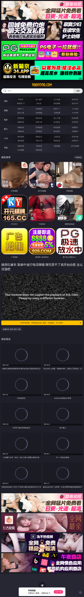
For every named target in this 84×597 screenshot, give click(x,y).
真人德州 (39, 99)
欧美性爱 (75, 118)
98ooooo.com (42, 85)
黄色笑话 (57, 140)
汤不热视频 (75, 146)
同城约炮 (21, 146)
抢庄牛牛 (75, 103)
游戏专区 (75, 99)
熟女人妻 (21, 113)
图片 (6, 129)
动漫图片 (75, 127)
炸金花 (38, 103)
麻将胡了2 (21, 103)
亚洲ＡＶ (21, 109)
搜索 (78, 91)
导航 (6, 147)
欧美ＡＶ (57, 109)
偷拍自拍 (39, 118)
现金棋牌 (57, 103)
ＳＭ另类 (75, 113)
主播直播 (57, 113)
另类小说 (39, 140)
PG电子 (21, 99)
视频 (6, 110)
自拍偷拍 (39, 109)
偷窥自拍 (21, 127)
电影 (6, 119)
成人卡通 (57, 118)
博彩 (6, 101)
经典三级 (39, 122)
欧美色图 (57, 127)
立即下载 (58, 592)
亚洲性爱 (21, 118)
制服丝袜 (21, 122)
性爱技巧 (75, 140)
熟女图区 (57, 131)
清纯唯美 (39, 131)
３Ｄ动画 (75, 109)
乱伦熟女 (57, 122)
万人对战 (57, 99)
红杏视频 (21, 150)
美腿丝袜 (21, 131)
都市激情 (21, 137)
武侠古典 (75, 137)
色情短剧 (39, 150)
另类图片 (75, 131)
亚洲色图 (39, 127)
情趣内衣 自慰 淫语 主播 (12, 329)
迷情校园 (21, 140)
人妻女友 (57, 137)
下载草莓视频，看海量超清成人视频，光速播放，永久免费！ (51, 322)
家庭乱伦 (39, 137)
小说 (6, 138)
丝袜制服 (39, 113)
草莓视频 (57, 146)
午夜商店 (39, 146)
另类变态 (75, 122)
